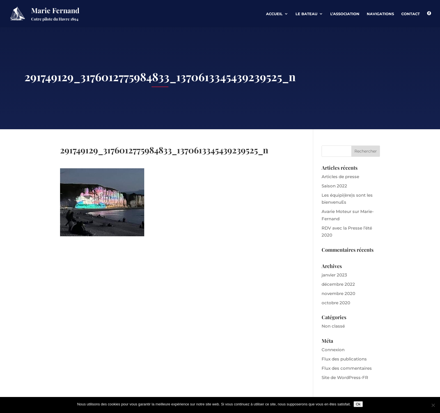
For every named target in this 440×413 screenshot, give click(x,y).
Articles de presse (340, 176)
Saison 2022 (334, 186)
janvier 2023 (334, 275)
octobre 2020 (336, 302)
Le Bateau (306, 14)
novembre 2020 (338, 293)
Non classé (333, 326)
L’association (344, 14)
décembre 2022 (338, 284)
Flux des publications (344, 359)
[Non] (433, 405)
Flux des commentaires (347, 368)
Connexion (333, 349)
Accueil (274, 14)
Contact (410, 14)
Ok (358, 404)
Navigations (380, 14)
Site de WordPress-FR (345, 377)
